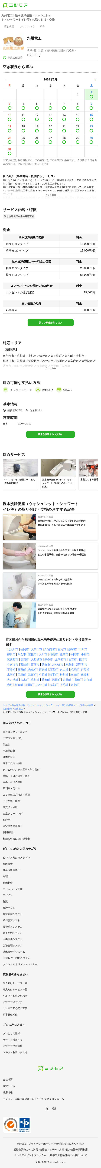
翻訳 (5, 901)
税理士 (6, 819)
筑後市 (32, 654)
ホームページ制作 (12, 889)
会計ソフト (9, 907)
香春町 (46, 679)
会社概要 (8, 1079)
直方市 (62, 649)
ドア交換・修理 (11, 801)
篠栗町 (22, 669)
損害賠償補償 (10, 1014)
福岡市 (24, 649)
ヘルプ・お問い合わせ (15, 995)
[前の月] (5, 79)
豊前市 (64, 654)
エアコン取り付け (12, 738)
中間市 (74, 654)
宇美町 (11, 669)
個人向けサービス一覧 (15, 983)
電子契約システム (12, 933)
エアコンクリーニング (15, 731)
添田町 (56, 679)
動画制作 (8, 882)
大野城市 (36, 659)
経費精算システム (12, 926)
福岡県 (90, 705)
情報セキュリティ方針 (52, 1149)
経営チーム (9, 1086)
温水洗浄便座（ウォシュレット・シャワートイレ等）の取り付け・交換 (48, 705)
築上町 (74, 684)
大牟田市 (36, 649)
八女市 (22, 654)
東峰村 (85, 674)
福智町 (19, 684)
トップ (6, 705)
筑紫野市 (12, 659)
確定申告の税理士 (12, 826)
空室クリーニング (12, 813)
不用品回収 (9, 750)
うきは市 (12, 664)
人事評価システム (12, 939)
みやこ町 (41, 684)
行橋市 (53, 654)
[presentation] (9, 27)
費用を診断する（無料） (50, 434)
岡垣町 (22, 674)
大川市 (43, 654)
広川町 (35, 679)
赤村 (10, 684)
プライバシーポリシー (40, 1143)
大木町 (24, 679)
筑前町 (74, 674)
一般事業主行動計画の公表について (67, 1155)
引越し (6, 744)
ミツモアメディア (12, 1002)
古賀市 (72, 659)
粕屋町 (74, 669)
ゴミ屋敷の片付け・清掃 (16, 794)
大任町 (88, 679)
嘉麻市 (35, 664)
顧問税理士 (9, 832)
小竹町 (43, 674)
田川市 (83, 649)
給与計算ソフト (11, 920)
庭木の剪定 (9, 757)
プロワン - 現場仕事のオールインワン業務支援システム (33, 1098)
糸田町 (67, 679)
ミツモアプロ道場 (12, 1046)
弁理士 (6, 876)
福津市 (83, 659)
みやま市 (57, 664)
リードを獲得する (12, 1039)
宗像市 (48, 659)
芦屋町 (85, 669)
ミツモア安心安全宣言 (15, 1008)
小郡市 (85, 654)
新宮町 (53, 669)
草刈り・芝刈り (11, 788)
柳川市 (11, 654)
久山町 (64, 669)
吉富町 (53, 684)
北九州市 (12, 649)
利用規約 (22, 1143)
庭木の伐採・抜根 (12, 763)
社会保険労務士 (11, 870)
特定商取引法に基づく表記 (69, 1143)
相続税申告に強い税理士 (16, 838)
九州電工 (18, 708)
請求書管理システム (14, 951)
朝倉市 (46, 664)
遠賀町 (32, 674)
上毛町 (64, 684)
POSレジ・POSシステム (16, 958)
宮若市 (24, 664)
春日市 (24, 659)
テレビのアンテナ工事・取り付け (21, 769)
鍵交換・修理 (10, 807)
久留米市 (50, 649)
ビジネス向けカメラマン (16, 857)
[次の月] (95, 79)
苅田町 (29, 684)
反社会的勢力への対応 (26, 1149)
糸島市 (70, 664)
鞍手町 (53, 674)
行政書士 (8, 863)
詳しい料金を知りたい (50, 322)
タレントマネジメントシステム (20, 964)
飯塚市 (72, 649)
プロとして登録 (11, 1033)
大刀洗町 (12, 679)
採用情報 (8, 1092)
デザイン (8, 895)
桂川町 (64, 674)
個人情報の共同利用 (77, 1149)
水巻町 (11, 674)
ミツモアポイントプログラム (30, 1155)
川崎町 (77, 679)
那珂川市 (81, 664)
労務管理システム (12, 945)
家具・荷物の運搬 (12, 782)
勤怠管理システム (12, 914)
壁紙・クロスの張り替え (16, 775)
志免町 (32, 669)
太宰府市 (60, 659)
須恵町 (43, 669)
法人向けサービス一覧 (15, 989)
